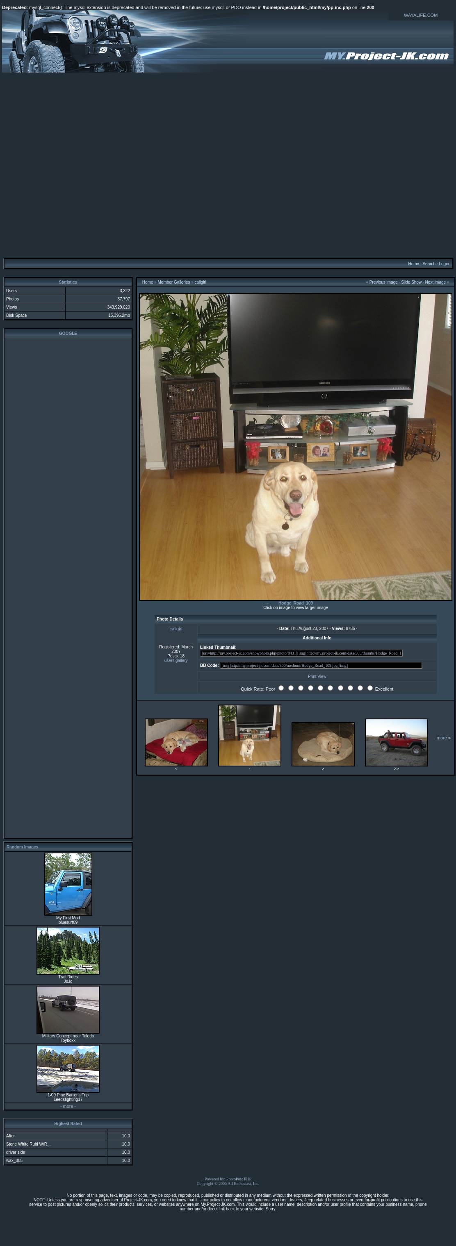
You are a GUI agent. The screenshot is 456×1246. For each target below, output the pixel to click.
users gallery (176, 660)
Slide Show (411, 282)
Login (444, 263)
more (68, 1106)
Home (413, 263)
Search (428, 263)
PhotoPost (234, 1179)
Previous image (383, 282)
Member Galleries (174, 282)
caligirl (200, 282)
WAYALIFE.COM (421, 15)
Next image (435, 282)
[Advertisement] (227, 165)
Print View (317, 676)
